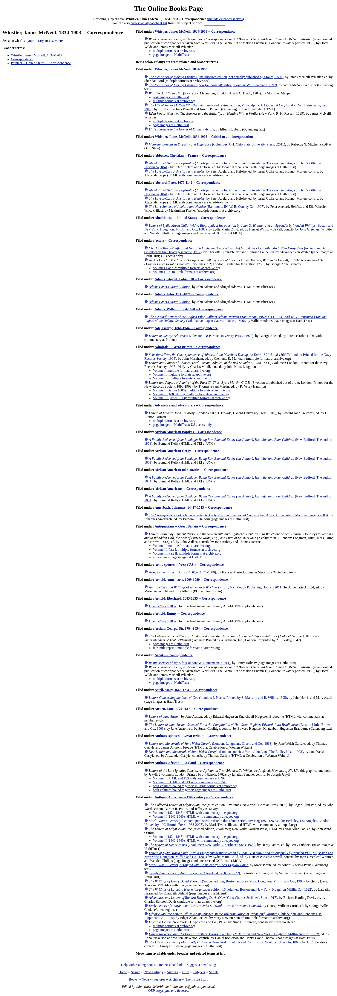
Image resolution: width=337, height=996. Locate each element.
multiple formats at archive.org (174, 51)
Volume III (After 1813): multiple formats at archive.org (191, 398)
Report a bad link (171, 965)
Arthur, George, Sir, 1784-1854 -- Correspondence (191, 628)
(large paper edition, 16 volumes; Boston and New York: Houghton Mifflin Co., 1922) (230, 889)
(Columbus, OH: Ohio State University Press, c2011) (217, 144)
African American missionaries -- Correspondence (191, 469)
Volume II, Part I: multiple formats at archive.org (186, 549)
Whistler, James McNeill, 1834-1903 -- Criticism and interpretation (204, 136)
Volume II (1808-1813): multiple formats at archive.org (191, 394)
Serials (214, 972)
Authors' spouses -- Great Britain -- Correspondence (193, 736)
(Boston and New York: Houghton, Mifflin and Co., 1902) (234, 934)
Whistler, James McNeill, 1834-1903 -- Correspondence (195, 31)
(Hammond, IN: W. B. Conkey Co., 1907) (206, 206)
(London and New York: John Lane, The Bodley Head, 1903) (226, 751)
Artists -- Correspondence (174, 655)
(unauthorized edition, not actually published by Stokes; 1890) (216, 77)
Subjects (199, 972)
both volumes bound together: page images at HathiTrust (192, 790)
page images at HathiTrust (171, 54)
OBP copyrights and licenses (168, 990)
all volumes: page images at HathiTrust (180, 557)
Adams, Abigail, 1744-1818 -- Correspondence (188, 279)
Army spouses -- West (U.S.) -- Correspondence (189, 564)
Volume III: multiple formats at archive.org (182, 378)
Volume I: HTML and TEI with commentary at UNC (189, 778)
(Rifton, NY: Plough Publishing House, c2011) (215, 587)
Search (136, 972)
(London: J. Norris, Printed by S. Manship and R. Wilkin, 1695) (218, 697)
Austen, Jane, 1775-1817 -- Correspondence (186, 709)
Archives (175, 979)
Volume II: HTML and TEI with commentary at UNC (190, 782)
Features (159, 979)
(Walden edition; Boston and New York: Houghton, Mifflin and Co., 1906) (227, 881)
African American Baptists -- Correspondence (188, 432)
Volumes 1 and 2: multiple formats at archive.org (186, 268)
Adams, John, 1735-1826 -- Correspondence (186, 294)
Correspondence (22, 59)
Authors (172, 972)
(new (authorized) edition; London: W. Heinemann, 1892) (213, 85)
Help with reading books (138, 965)
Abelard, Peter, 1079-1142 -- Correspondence (187, 182)
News (145, 979)
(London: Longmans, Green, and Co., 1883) (210, 743)
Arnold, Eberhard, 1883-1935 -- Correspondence (190, 598)
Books (133, 979)
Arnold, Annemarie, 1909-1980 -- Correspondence (191, 579)
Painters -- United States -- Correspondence (41, 63)
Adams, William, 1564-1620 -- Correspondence (189, 309)
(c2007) (163, 606)
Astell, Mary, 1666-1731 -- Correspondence (186, 690)
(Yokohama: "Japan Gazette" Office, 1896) (235, 319)
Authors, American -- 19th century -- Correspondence (194, 797)
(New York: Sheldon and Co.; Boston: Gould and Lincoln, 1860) (224, 942)
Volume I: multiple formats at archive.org (181, 370)
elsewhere (56, 40)
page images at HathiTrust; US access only (182, 424)
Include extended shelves (225, 19)
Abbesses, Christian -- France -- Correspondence (190, 155)
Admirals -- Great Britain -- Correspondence (187, 347)
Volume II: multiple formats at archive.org (182, 374)
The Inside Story (196, 979)
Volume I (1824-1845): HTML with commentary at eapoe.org (195, 836)
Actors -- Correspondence (173, 240)
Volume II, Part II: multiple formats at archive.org (187, 553)
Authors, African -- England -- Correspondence (189, 763)
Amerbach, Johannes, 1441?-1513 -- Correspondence (193, 507)
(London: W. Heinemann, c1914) (189, 663)
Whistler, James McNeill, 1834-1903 (36, 55)
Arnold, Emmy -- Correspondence (180, 613)
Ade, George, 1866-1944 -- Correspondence (186, 328)
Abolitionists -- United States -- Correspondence (190, 218)
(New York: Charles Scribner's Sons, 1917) (213, 897)
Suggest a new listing (201, 965)
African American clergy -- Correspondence (187, 451)
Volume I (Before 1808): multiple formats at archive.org (191, 390)
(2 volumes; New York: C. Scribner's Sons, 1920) (202, 845)
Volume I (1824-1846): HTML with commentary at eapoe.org (195, 812)
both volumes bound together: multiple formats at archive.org (195, 786)
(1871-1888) (182, 572)
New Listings (153, 972)
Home (123, 972)
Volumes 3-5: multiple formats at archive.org (183, 272)
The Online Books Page (168, 8)
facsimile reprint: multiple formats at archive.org (186, 648)
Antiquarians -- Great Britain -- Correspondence (190, 526)
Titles (185, 972)
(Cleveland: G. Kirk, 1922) (194, 873)
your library (36, 40)
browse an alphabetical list (148, 23)
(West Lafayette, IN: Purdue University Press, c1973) (201, 336)
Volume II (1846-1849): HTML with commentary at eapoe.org (196, 816)
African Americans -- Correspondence (182, 488)
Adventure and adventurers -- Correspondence (189, 405)
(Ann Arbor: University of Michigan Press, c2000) (238, 515)
